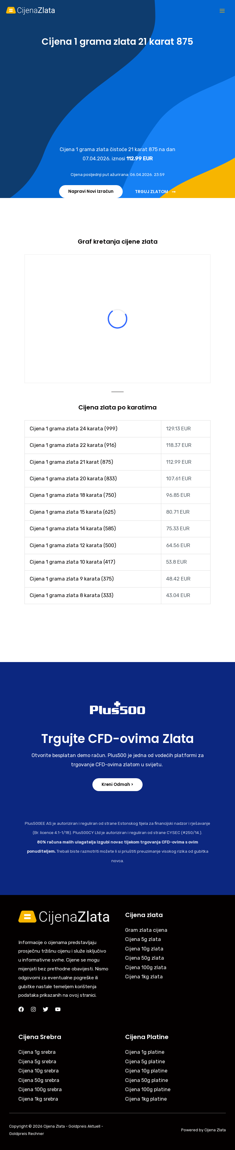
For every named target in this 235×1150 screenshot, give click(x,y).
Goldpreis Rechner (26, 1133)
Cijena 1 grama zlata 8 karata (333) (72, 595)
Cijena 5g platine (145, 1061)
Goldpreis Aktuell (84, 1126)
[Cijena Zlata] (30, 11)
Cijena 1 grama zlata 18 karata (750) (73, 495)
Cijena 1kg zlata (144, 977)
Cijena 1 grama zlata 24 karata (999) (74, 429)
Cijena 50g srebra (38, 1080)
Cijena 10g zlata (144, 949)
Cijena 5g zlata (143, 939)
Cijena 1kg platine (146, 1099)
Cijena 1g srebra (37, 1052)
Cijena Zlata (54, 1126)
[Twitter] (45, 1009)
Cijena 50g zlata (144, 958)
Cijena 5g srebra (37, 1061)
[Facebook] (21, 1009)
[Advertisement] (117, 96)
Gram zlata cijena (146, 930)
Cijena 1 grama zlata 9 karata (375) (72, 579)
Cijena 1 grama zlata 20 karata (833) (73, 479)
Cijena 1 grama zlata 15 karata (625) (73, 512)
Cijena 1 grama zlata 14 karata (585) (73, 528)
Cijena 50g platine (146, 1080)
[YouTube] (58, 1009)
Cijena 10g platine (146, 1071)
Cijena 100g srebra (40, 1089)
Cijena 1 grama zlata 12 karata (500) (73, 545)
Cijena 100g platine (147, 1089)
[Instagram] (33, 1009)
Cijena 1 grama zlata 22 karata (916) (73, 445)
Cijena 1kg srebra (38, 1099)
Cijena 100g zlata (145, 967)
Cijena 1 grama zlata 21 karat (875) (71, 462)
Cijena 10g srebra (38, 1071)
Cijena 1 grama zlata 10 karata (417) (72, 562)
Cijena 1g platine (144, 1052)
